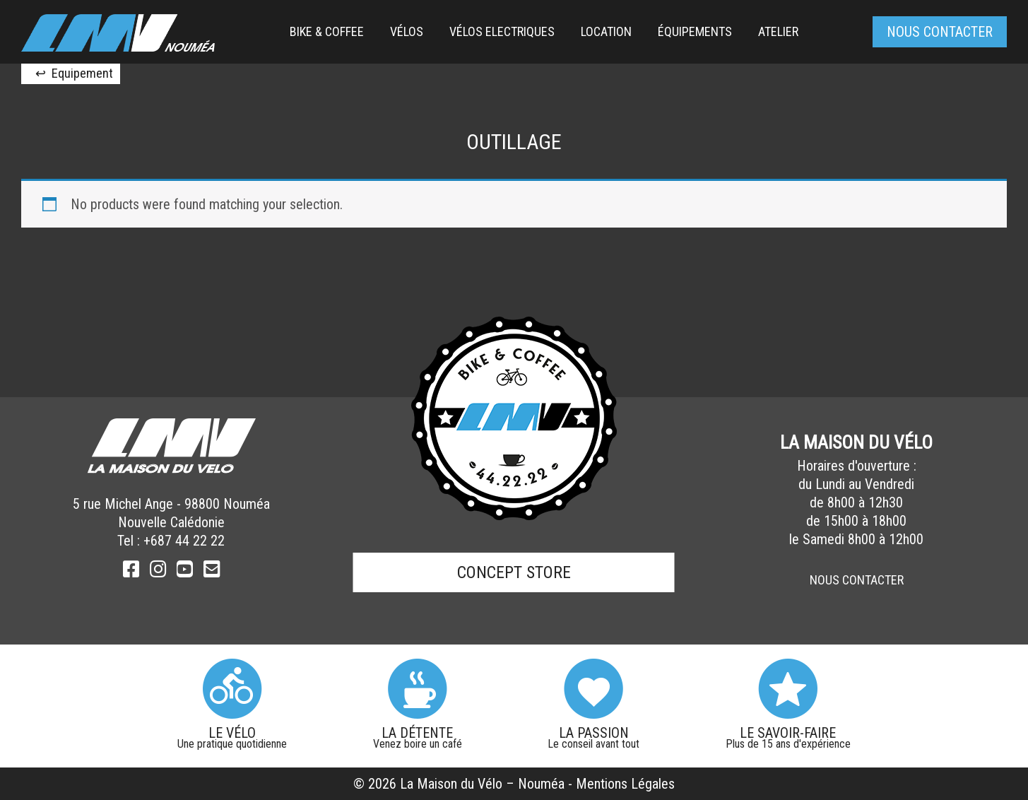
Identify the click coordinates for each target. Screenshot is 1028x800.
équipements (695, 31)
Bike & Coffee (327, 31)
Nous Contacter (857, 579)
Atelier (778, 31)
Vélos (406, 31)
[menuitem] (326, 32)
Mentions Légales (625, 783)
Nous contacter (940, 31)
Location (606, 31)
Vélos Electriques (502, 31)
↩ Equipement (74, 73)
